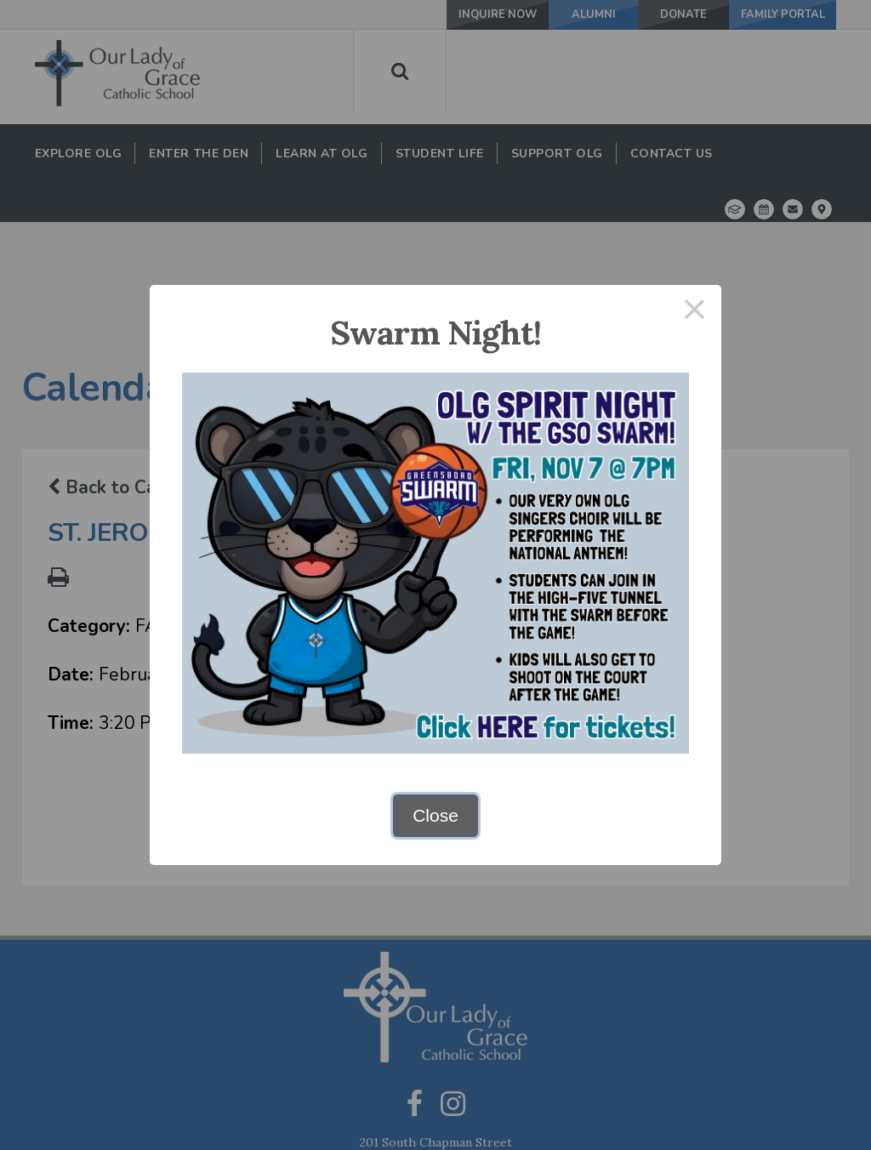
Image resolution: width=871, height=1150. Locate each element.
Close (435, 815)
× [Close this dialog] (695, 312)
